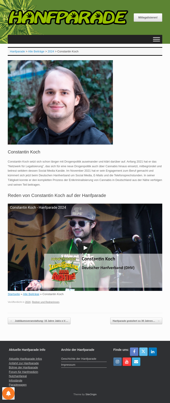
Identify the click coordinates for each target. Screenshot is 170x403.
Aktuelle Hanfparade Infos (25, 358)
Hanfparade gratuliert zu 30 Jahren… (136, 321)
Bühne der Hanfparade (23, 367)
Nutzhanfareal (18, 376)
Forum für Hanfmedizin (23, 371)
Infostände (15, 380)
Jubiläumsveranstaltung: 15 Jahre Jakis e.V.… (39, 321)
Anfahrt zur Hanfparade (24, 363)
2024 (28, 302)
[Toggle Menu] (156, 39)
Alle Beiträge (31, 294)
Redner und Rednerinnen (45, 302)
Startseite (14, 294)
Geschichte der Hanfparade (78, 358)
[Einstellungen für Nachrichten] (8, 393)
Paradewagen (18, 384)
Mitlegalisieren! (148, 17)
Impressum (68, 364)
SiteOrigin (91, 394)
